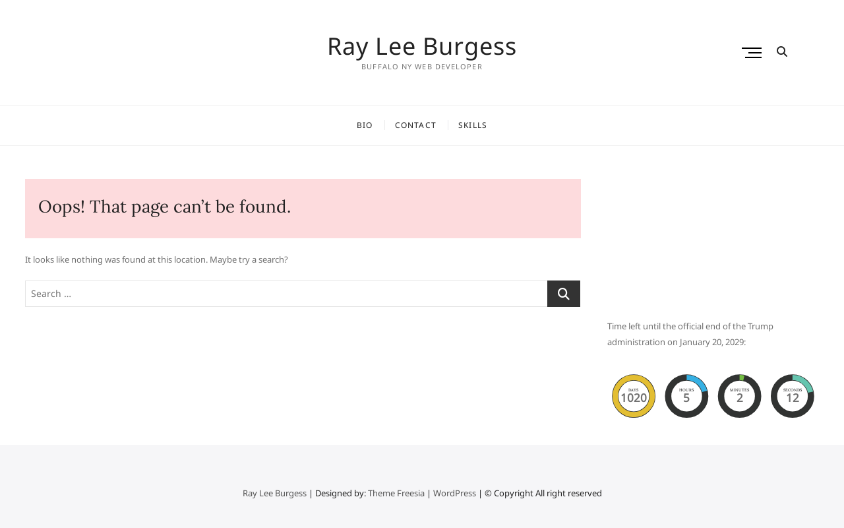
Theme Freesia (396, 493)
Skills (472, 125)
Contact (416, 125)
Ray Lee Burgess (422, 46)
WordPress (454, 493)
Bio (365, 125)
